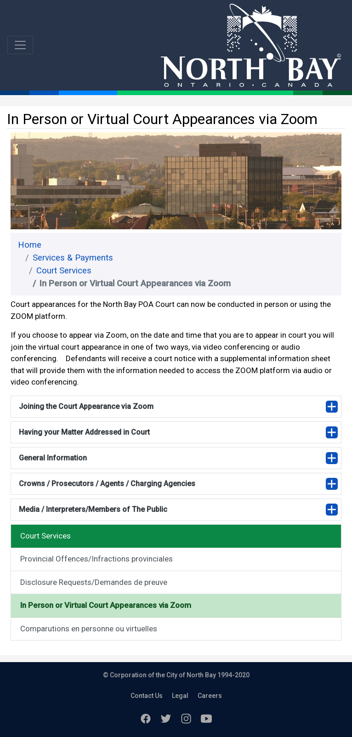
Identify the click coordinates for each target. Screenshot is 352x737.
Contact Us (147, 695)
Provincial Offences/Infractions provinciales (96, 558)
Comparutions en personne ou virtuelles (88, 628)
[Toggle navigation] (20, 45)
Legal (180, 695)
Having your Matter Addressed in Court (84, 432)
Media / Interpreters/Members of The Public (93, 509)
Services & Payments (73, 258)
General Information (53, 458)
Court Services (63, 271)
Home (29, 245)
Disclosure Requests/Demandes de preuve (93, 582)
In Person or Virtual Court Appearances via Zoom (105, 605)
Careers (210, 695)
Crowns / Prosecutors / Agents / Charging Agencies (107, 483)
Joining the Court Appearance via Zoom (86, 406)
